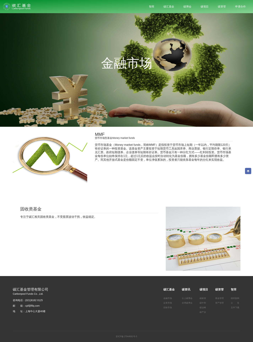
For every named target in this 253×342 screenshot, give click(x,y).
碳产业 (203, 312)
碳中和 (203, 303)
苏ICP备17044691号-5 (126, 336)
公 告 (235, 303)
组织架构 (235, 298)
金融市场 (167, 298)
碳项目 (204, 289)
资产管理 (219, 303)
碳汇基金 (169, 289)
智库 (233, 289)
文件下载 (235, 307)
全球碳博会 (187, 303)
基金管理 (219, 298)
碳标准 (203, 298)
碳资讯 (186, 289)
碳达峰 (203, 307)
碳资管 (219, 289)
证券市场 (167, 303)
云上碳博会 (187, 298)
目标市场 (167, 307)
